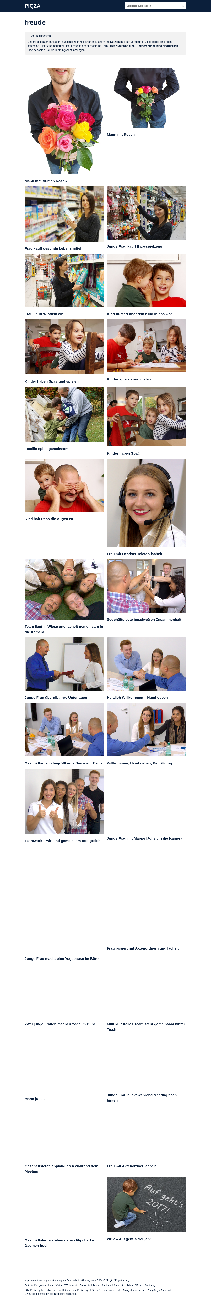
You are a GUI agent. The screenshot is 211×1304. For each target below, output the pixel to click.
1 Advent (95, 1285)
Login (110, 1280)
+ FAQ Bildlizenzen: (40, 35)
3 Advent (118, 1285)
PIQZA (33, 5)
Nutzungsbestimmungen (51, 1280)
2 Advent (107, 1285)
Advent (85, 1285)
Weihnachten (72, 1285)
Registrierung (122, 1280)
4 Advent (129, 1285)
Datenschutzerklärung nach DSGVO (86, 1280)
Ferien (139, 1285)
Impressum (31, 1280)
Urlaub (50, 1285)
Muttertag (150, 1285)
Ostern (59, 1285)
